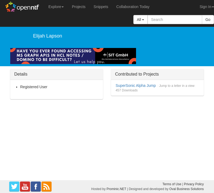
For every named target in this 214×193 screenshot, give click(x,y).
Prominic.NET (116, 189)
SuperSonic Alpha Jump (136, 85)
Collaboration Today (133, 7)
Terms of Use (171, 184)
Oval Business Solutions (186, 189)
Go (208, 19)
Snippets (101, 7)
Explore (56, 7)
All (140, 19)
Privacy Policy (194, 184)
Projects (78, 7)
